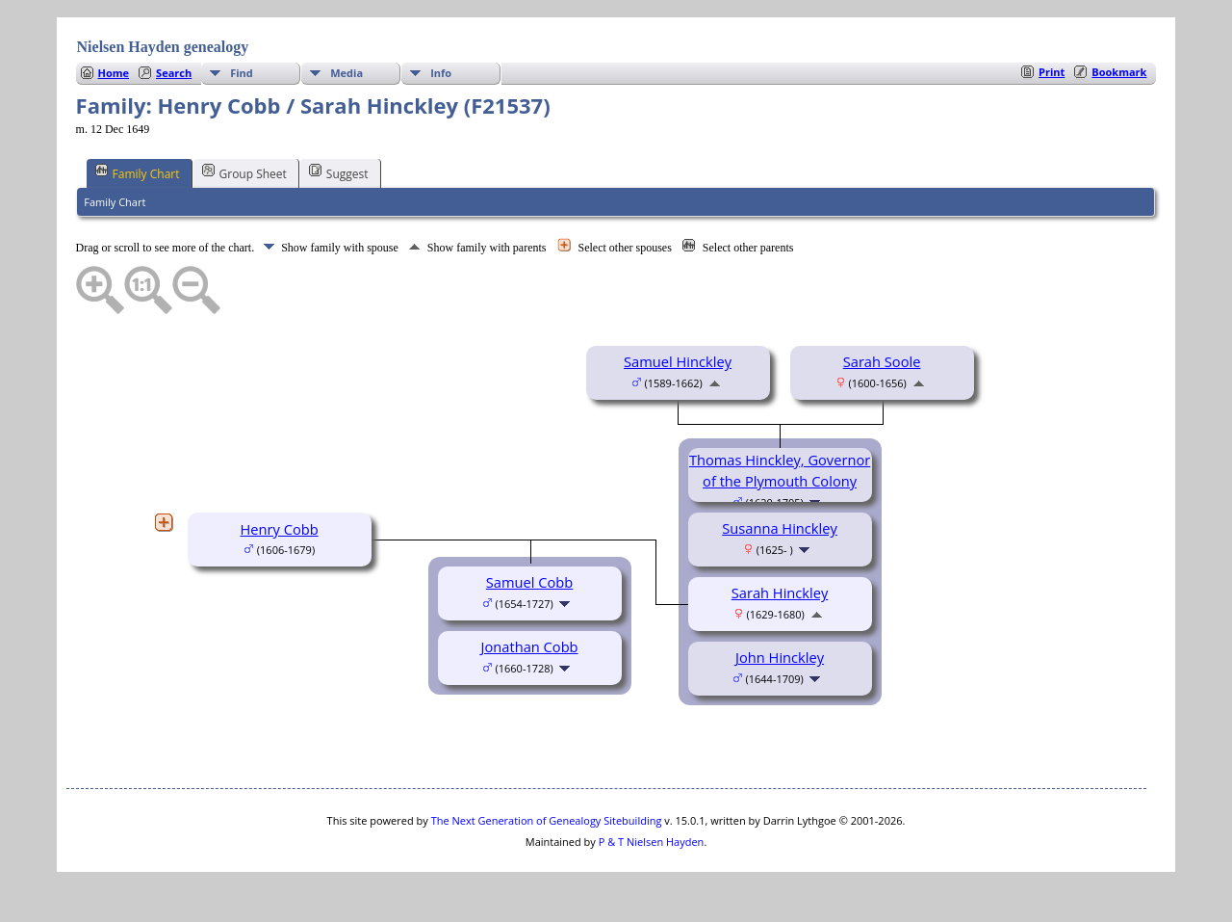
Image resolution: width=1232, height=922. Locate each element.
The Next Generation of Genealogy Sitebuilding (546, 820)
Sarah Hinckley (780, 592)
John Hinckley (779, 657)
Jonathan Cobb (529, 646)
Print (1052, 72)
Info (440, 73)
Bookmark (1118, 72)
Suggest (339, 172)
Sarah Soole (882, 361)
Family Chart (137, 172)
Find (241, 73)
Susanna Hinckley (779, 528)
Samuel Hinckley (678, 361)
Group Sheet (244, 172)
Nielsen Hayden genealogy (163, 47)
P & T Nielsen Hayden (652, 841)
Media (346, 73)
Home (114, 73)
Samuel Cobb (529, 582)
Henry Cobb (279, 529)
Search (174, 73)
